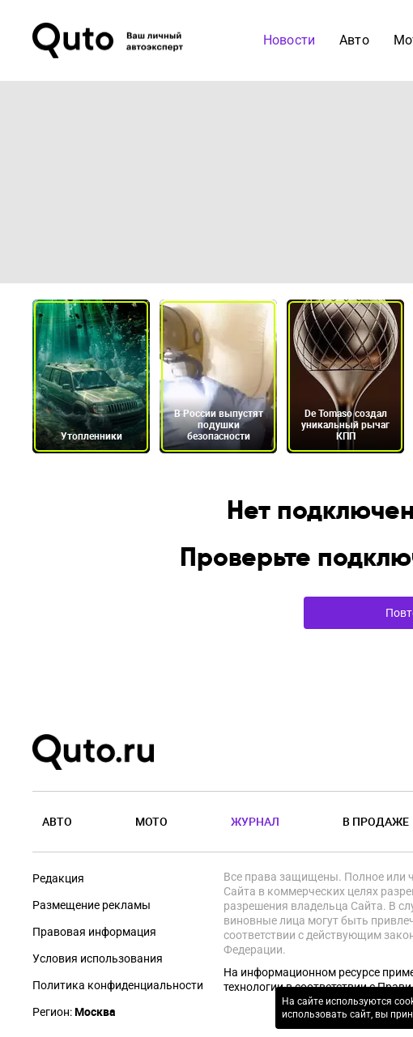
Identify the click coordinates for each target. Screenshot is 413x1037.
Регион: (74, 1011)
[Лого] (109, 40)
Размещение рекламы (91, 905)
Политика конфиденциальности (117, 985)
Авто (57, 821)
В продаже (376, 821)
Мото (151, 821)
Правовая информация (94, 931)
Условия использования (97, 958)
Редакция (58, 878)
